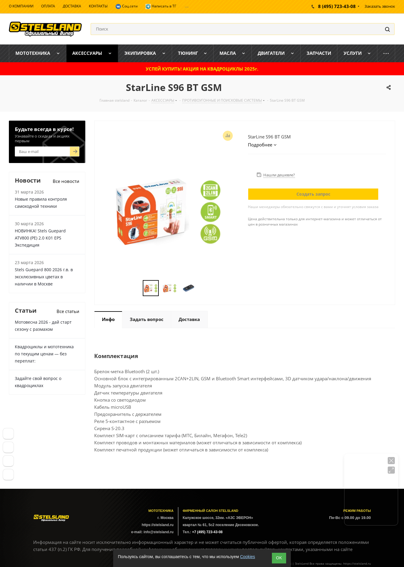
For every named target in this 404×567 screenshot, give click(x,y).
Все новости (66, 181)
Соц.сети (126, 6)
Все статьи (68, 311)
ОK (279, 557)
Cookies (247, 556)
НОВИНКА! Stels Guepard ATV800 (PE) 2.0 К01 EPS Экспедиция (40, 238)
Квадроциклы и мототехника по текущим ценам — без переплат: (44, 354)
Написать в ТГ (160, 6)
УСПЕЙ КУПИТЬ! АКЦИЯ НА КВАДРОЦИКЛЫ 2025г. (202, 69)
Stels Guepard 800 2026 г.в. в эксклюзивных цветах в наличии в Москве (44, 277)
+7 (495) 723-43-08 (207, 532)
